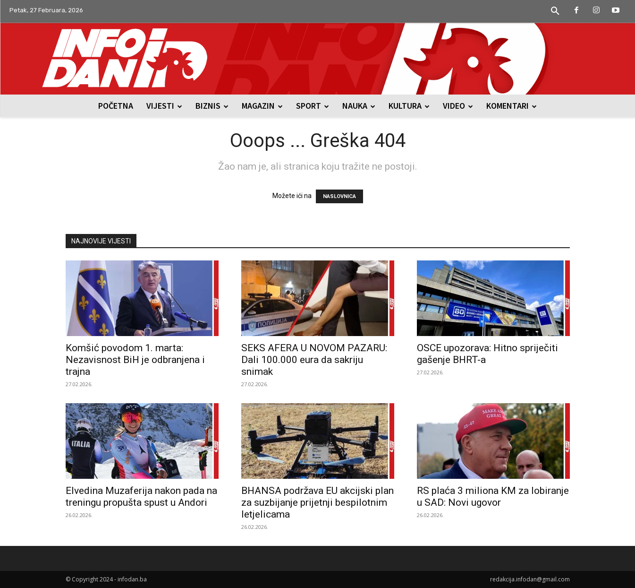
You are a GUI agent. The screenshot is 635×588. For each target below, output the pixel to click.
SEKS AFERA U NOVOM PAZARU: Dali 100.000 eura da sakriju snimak (314, 359)
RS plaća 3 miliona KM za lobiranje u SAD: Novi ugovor (493, 496)
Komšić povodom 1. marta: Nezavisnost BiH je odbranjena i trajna (135, 359)
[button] (555, 11)
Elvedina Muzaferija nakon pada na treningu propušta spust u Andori (141, 496)
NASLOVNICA (339, 196)
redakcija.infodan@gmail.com (530, 579)
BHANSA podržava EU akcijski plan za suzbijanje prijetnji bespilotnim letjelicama (317, 502)
